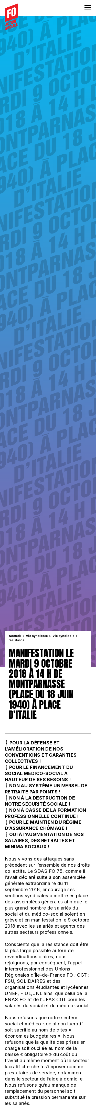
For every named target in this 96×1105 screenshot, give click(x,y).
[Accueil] (11, 17)
